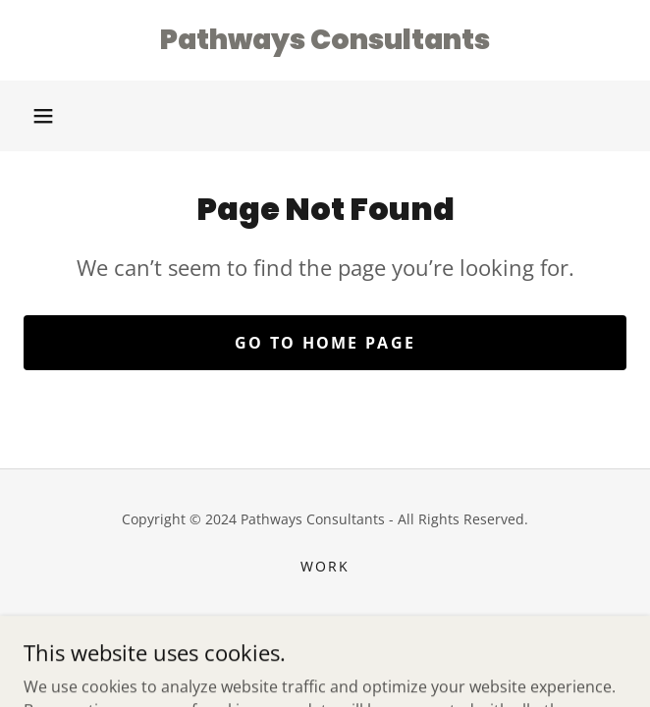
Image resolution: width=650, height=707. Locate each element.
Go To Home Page (325, 343)
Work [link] (325, 566)
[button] (43, 116)
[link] (325, 40)
